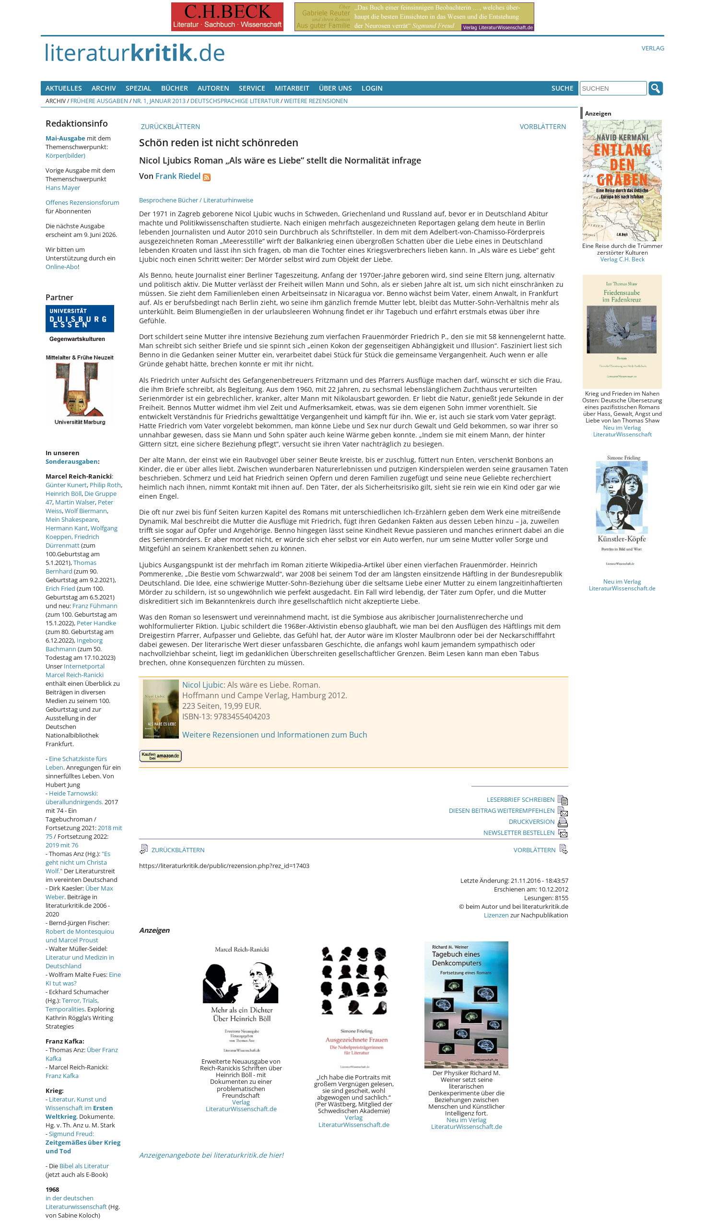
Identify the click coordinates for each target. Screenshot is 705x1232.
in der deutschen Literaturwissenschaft (76, 1202)
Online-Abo (62, 266)
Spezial (139, 88)
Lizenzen (496, 915)
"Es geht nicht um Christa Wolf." (78, 862)
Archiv (104, 88)
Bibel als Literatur (84, 1166)
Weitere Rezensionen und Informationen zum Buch (274, 734)
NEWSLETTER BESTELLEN (525, 832)
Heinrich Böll (64, 493)
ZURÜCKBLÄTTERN (169, 126)
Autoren (213, 88)
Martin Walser (75, 502)
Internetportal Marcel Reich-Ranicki (75, 670)
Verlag (653, 48)
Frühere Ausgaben (99, 101)
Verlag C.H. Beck (622, 259)
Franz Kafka (62, 1075)
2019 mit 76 (62, 845)
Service (252, 88)
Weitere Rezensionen (316, 101)
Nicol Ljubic (202, 685)
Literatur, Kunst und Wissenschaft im (79, 1108)
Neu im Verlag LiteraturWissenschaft (622, 430)
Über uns (335, 88)
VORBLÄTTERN (544, 126)
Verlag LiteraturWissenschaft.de (241, 1105)
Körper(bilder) (65, 155)
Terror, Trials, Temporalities (72, 1004)
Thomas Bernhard (71, 566)
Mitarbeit (292, 88)
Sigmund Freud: (83, 1142)
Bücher (174, 88)
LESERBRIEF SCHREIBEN (527, 799)
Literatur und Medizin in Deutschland (80, 961)
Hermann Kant (67, 528)
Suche (563, 88)
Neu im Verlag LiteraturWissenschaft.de (466, 1123)
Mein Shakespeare (72, 519)
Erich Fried (60, 588)
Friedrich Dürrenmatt (72, 541)
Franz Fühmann (95, 605)
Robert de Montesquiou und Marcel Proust (80, 935)
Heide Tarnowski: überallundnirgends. (74, 797)
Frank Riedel (177, 176)
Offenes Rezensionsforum (82, 202)
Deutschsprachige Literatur (234, 101)
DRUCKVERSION (538, 821)
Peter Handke (96, 623)
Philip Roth (105, 485)
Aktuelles (64, 88)
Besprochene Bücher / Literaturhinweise (196, 200)
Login (372, 88)
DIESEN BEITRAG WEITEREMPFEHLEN (508, 810)
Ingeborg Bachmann (74, 644)
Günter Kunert (66, 485)
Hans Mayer (63, 187)
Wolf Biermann (86, 510)
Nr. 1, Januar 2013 (159, 101)
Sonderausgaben (72, 461)
